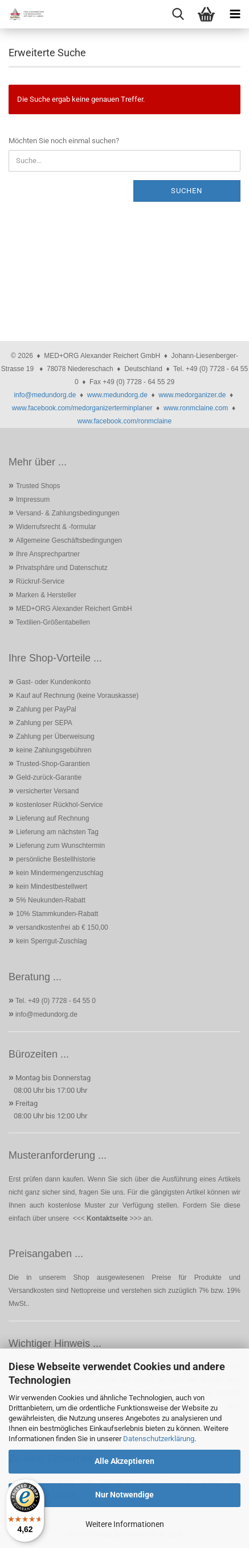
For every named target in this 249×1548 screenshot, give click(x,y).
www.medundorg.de (117, 395)
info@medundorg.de (45, 395)
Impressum (33, 499)
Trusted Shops (38, 486)
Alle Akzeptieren (124, 1461)
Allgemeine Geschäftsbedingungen (69, 540)
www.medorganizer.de (192, 395)
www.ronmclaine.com (196, 408)
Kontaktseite (107, 1218)
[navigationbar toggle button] (235, 14)
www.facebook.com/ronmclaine (124, 421)
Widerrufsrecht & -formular (56, 527)
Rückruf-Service (40, 581)
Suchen (186, 190)
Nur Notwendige (124, 1494)
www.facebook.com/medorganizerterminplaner (82, 408)
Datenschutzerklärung (158, 1438)
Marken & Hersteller (46, 595)
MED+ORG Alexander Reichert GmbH (74, 609)
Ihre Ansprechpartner (48, 554)
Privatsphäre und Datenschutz (62, 568)
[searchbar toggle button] (178, 14)
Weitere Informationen (124, 1524)
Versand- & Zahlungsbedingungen (67, 513)
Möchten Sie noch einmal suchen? (64, 140)
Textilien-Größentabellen (53, 622)
